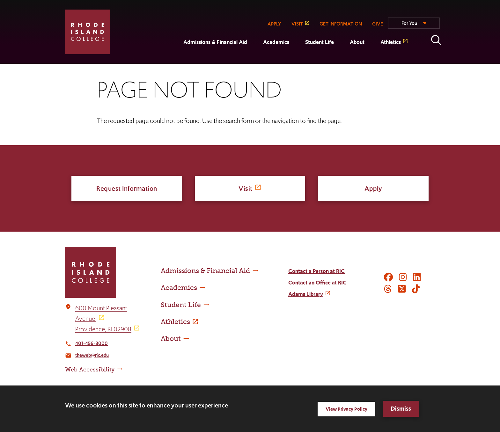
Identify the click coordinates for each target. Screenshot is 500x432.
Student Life (319, 42)
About (357, 42)
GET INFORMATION (341, 23)
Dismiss (401, 408)
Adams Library (305, 294)
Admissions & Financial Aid (215, 42)
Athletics (390, 42)
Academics (276, 42)
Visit (246, 188)
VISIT (297, 23)
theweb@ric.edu (92, 355)
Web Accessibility (90, 369)
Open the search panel (436, 40)
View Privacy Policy (346, 409)
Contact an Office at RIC (317, 282)
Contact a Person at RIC (316, 271)
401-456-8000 (91, 343)
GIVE (377, 23)
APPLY (274, 23)
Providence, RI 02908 (103, 329)
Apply (373, 188)
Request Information (126, 188)
